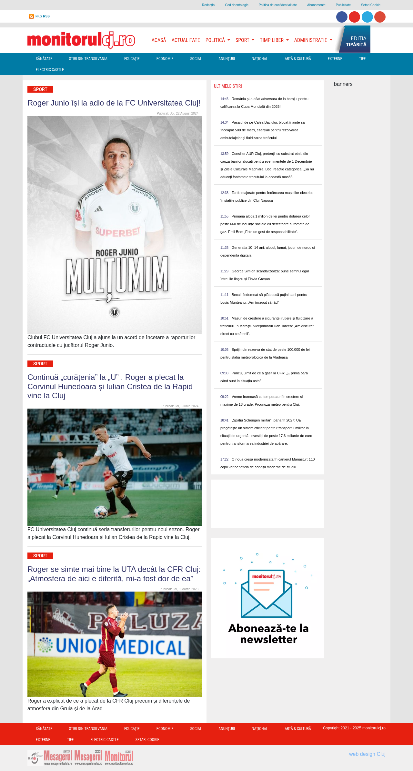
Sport (40, 89)
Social (196, 58)
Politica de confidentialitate (278, 5)
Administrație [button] (311, 40)
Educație (132, 58)
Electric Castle (50, 69)
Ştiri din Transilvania (88, 58)
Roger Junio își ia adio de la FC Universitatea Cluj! (113, 102)
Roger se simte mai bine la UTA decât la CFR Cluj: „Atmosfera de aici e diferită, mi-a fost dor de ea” (114, 574)
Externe (335, 58)
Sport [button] (243, 40)
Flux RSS (42, 16)
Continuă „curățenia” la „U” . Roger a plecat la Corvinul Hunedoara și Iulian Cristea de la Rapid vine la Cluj (110, 386)
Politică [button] (216, 40)
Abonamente (316, 5)
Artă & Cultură (298, 58)
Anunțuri (226, 58)
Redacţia (208, 5)
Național (260, 58)
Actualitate (186, 40)
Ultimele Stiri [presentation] (228, 86)
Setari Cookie (370, 5)
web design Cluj (367, 754)
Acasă (159, 40)
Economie (165, 58)
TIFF (362, 58)
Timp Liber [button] (272, 40)
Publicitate (343, 5)
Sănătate (44, 58)
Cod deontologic (236, 5)
